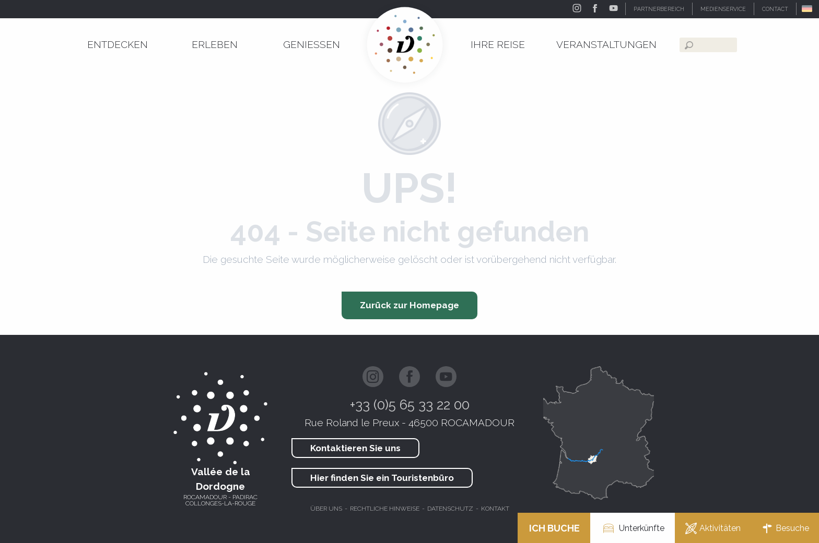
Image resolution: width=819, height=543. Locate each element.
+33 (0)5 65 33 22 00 (410, 405)
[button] (808, 9)
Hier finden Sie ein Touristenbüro (382, 478)
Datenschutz (450, 508)
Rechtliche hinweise (384, 508)
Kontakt (495, 508)
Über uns (326, 508)
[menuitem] (117, 45)
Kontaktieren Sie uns (355, 448)
